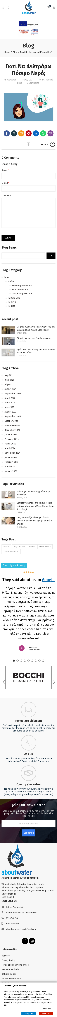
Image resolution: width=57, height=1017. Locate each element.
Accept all (28, 1013)
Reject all (46, 1013)
